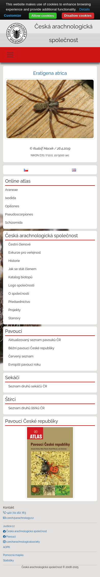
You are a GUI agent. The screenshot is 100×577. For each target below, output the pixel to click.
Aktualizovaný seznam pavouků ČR (34, 340)
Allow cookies (42, 15)
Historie (14, 261)
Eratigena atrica (50, 73)
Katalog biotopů (20, 277)
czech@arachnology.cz (20, 517)
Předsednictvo (19, 302)
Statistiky (8, 560)
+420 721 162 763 (16, 512)
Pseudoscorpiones (19, 214)
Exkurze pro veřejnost (24, 252)
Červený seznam (20, 356)
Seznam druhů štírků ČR (26, 408)
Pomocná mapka (13, 555)
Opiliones (12, 206)
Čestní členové (19, 244)
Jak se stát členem (22, 269)
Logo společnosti (21, 285)
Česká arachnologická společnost (26, 531)
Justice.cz (9, 526)
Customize (12, 15)
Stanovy (14, 318)
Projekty (14, 310)
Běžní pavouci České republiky (31, 348)
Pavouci (11, 536)
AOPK (6, 547)
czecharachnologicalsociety (23, 541)
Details (84, 9)
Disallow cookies (78, 15)
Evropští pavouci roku (24, 364)
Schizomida (13, 222)
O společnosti (18, 293)
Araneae (11, 190)
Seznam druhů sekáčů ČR (27, 386)
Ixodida (10, 198)
